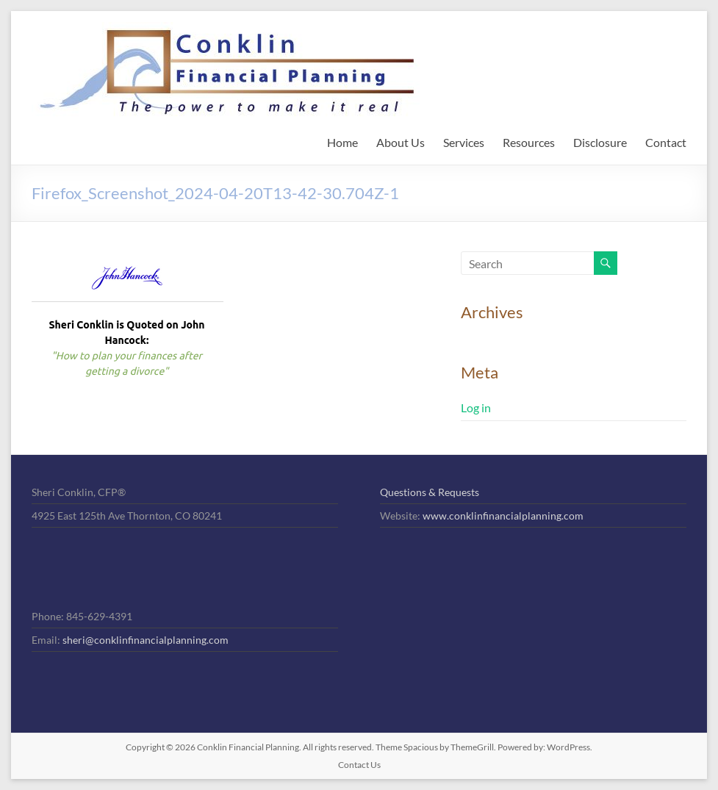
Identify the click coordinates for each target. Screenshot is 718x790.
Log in (476, 407)
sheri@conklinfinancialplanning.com (145, 639)
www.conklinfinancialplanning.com (503, 515)
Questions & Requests (429, 492)
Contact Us (359, 764)
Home (342, 142)
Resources (529, 142)
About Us (400, 142)
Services (463, 142)
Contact (665, 142)
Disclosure (600, 142)
